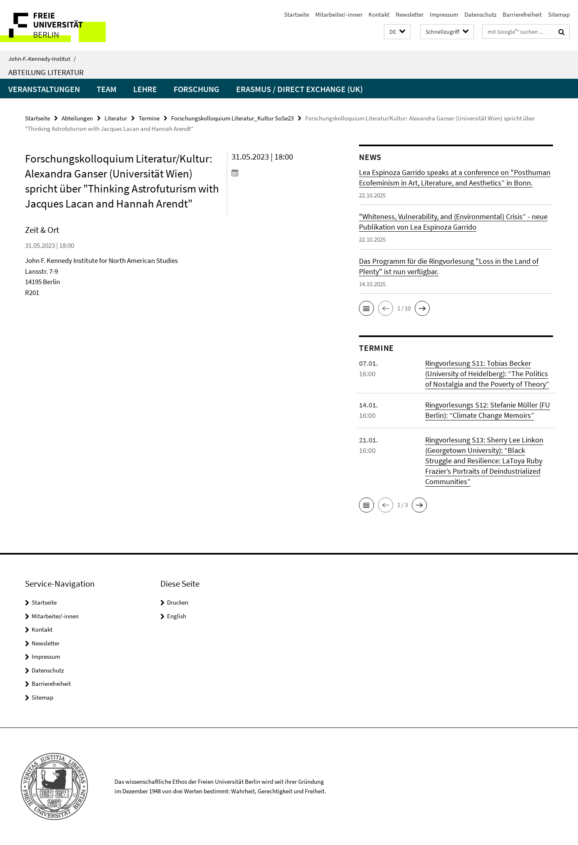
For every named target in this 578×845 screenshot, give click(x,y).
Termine (149, 118)
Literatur (116, 118)
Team (107, 89)
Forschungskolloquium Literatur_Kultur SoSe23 (232, 118)
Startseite (296, 14)
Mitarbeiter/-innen (338, 14)
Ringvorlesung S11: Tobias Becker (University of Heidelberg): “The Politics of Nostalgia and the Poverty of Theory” (487, 373)
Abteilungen (77, 118)
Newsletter (410, 14)
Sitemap (559, 14)
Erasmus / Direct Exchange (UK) (299, 89)
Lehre (145, 89)
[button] (397, 32)
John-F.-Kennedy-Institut (42, 59)
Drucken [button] (177, 602)
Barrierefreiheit (522, 14)
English (176, 616)
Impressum (444, 14)
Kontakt (379, 14)
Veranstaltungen (44, 89)
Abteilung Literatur (46, 72)
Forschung (196, 89)
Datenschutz (480, 14)
